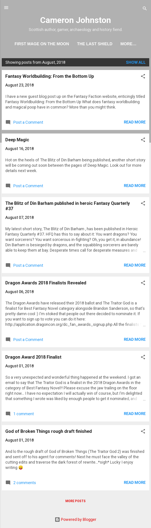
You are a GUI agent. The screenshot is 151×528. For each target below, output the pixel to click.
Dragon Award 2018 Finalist (33, 357)
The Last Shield (94, 44)
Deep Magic (17, 139)
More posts (75, 501)
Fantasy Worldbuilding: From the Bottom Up (49, 76)
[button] (143, 77)
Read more (135, 122)
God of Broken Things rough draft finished (48, 431)
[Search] (144, 9)
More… (129, 44)
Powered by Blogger (75, 519)
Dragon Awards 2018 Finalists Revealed (45, 283)
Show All (136, 62)
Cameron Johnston (75, 20)
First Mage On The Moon (41, 44)
